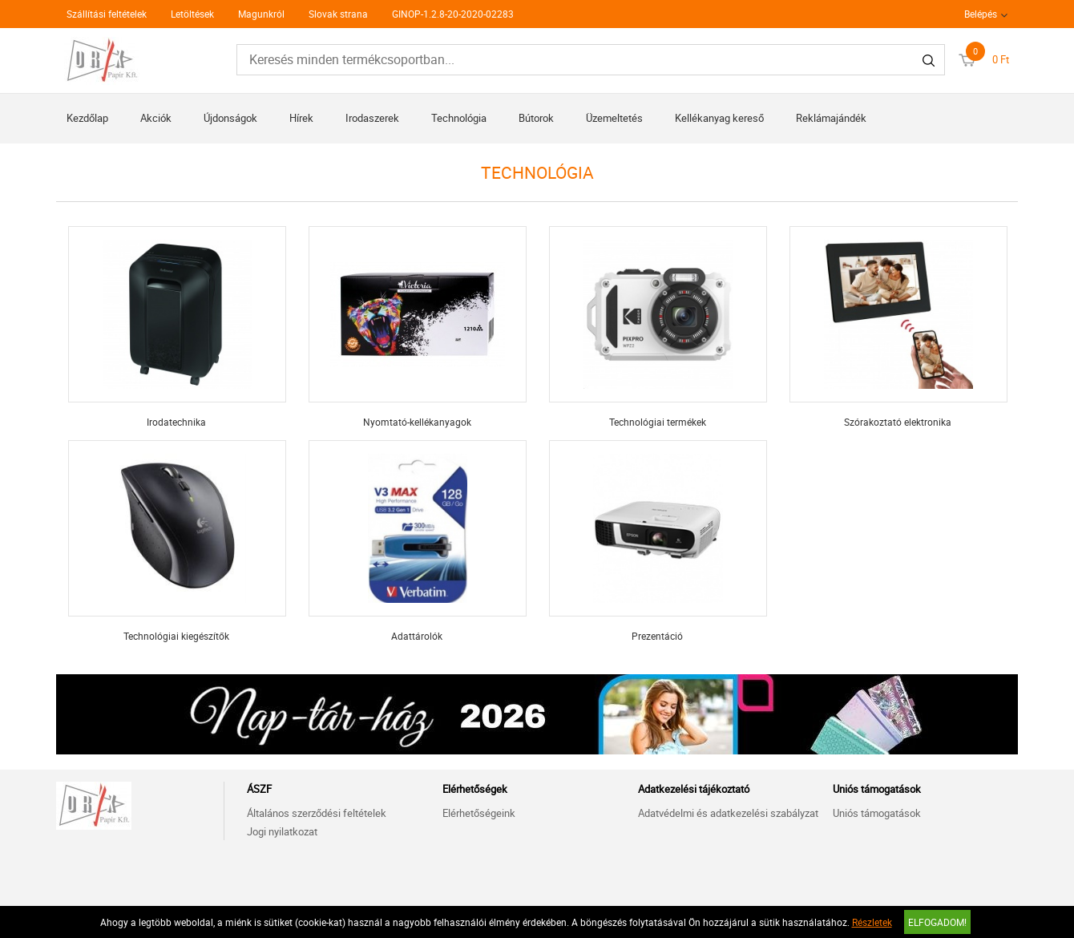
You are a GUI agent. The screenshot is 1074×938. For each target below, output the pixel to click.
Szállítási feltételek (107, 13)
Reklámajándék (831, 118)
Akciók (156, 118)
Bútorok (536, 118)
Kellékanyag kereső (719, 118)
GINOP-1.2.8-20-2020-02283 (453, 13)
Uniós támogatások (877, 813)
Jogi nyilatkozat (282, 831)
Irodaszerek (372, 118)
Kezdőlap (87, 118)
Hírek (301, 118)
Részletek (872, 922)
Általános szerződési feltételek (316, 813)
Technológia (459, 118)
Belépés (980, 13)
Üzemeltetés (614, 118)
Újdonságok (230, 118)
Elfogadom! (937, 922)
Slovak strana (338, 13)
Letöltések (192, 13)
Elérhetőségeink (478, 813)
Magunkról (261, 13)
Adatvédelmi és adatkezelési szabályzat (728, 813)
